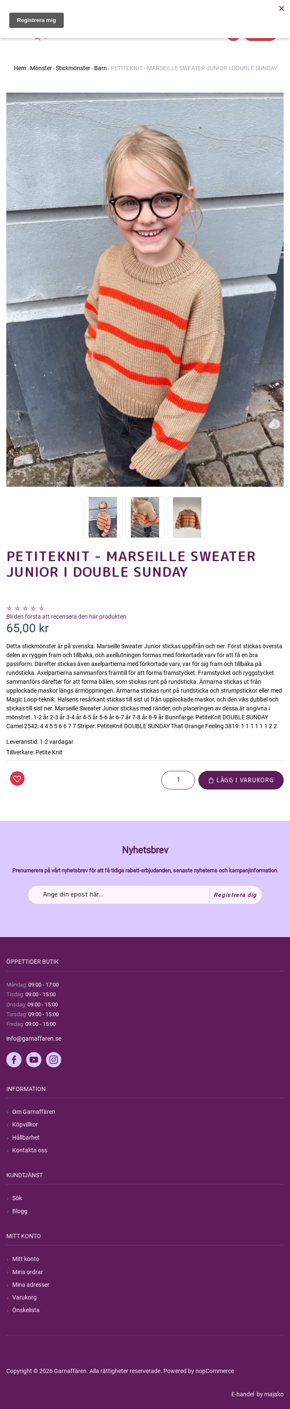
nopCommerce (214, 1371)
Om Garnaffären (33, 1111)
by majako (269, 1394)
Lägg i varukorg (241, 780)
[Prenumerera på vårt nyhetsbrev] (145, 894)
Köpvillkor (25, 1124)
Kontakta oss (29, 1150)
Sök (17, 1198)
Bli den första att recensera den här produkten (66, 616)
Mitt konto (25, 1258)
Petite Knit (48, 752)
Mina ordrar (27, 1272)
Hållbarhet (26, 1137)
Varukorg (24, 1297)
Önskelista (26, 1310)
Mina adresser (30, 1284)
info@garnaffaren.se (33, 1038)
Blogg (19, 1211)
